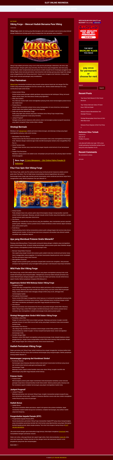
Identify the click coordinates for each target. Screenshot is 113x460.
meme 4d (62, 437)
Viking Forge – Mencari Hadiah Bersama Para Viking (36, 24)
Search (81, 85)
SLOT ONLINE (13, 21)
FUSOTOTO (82, 134)
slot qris (81, 159)
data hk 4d (82, 137)
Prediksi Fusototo (84, 139)
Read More (14, 445)
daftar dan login (92, 143)
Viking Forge (14, 84)
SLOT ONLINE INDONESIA (58, 457)
